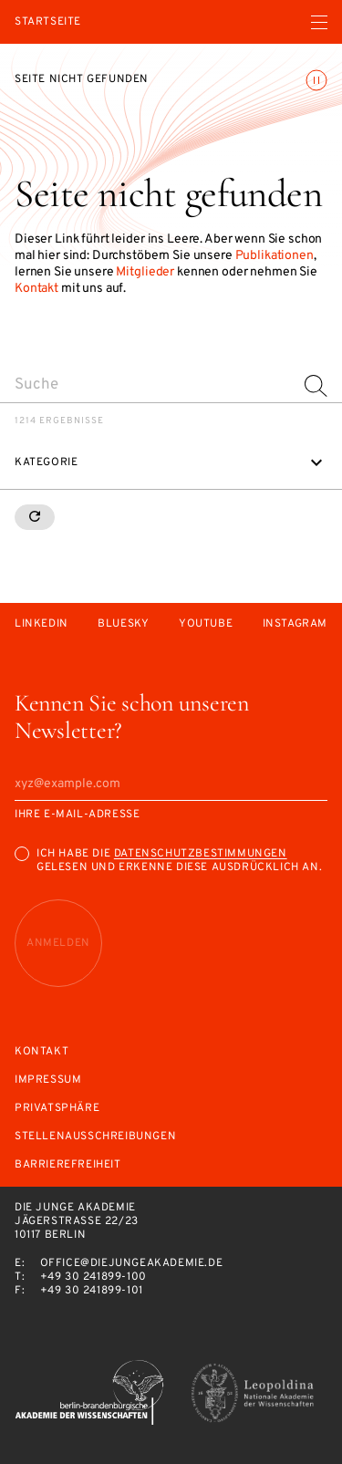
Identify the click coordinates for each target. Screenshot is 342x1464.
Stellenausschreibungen (95, 1137)
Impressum (48, 1080)
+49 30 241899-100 (93, 1277)
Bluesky (123, 624)
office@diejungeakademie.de (131, 1263)
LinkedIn (41, 624)
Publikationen (274, 256)
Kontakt (36, 288)
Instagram (295, 624)
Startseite (48, 22)
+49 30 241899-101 (91, 1290)
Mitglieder (145, 272)
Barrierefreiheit (68, 1165)
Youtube (206, 624)
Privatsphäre (57, 1109)
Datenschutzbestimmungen (200, 853)
